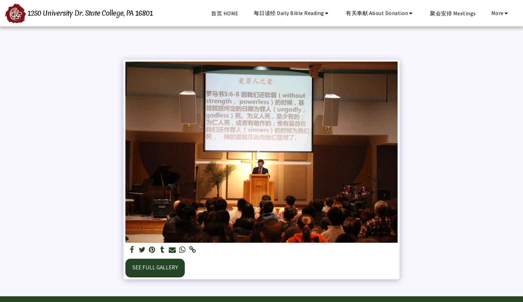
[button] (292, 13)
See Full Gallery (155, 267)
